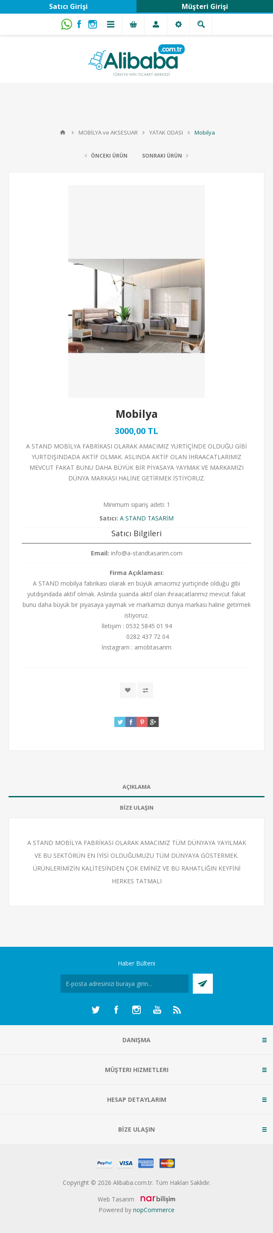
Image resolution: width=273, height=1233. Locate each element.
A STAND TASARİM (147, 518)
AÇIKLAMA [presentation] (136, 786)
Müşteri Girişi (205, 6)
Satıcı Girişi (68, 6)
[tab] (136, 786)
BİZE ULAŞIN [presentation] (137, 807)
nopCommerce (153, 1210)
